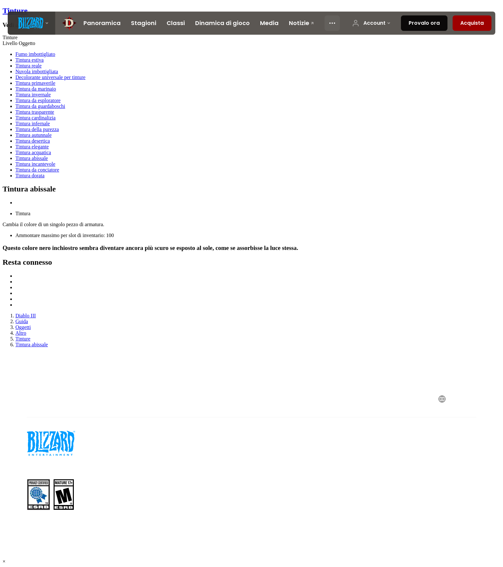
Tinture (15, 10)
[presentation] (31, 23)
